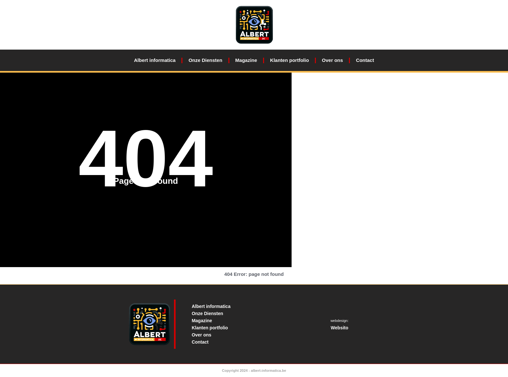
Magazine (246, 60)
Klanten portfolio (289, 60)
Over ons (332, 60)
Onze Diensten (205, 60)
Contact (365, 60)
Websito (339, 327)
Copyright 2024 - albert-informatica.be (254, 370)
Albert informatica (155, 60)
